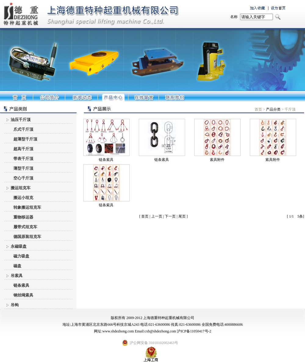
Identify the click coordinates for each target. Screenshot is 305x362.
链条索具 (106, 160)
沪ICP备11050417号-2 (194, 331)
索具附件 (217, 160)
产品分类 (273, 109)
